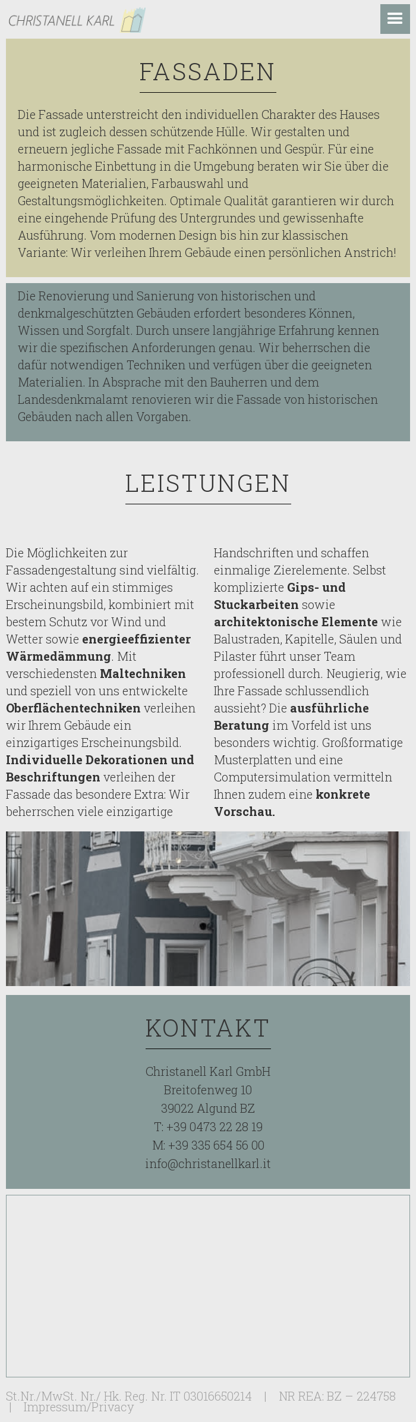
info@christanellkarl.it (208, 1163)
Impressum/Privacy (79, 1406)
